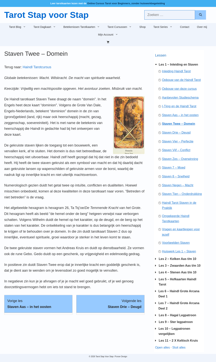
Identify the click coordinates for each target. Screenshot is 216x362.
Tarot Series (164, 27)
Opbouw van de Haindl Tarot (181, 80)
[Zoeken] (200, 15)
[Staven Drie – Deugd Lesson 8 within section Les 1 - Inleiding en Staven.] (110, 304)
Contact (184, 26)
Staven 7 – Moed (173, 167)
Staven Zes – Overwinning (180, 159)
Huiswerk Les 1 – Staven (179, 251)
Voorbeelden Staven (176, 242)
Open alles (162, 347)
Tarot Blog (19, 27)
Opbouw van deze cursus (179, 88)
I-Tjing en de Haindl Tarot (179, 106)
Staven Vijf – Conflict (176, 150)
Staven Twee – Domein (178, 123)
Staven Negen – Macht (177, 185)
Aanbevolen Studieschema (180, 97)
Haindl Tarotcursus (37, 67)
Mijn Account (110, 34)
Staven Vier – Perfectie (177, 141)
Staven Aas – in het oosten (180, 115)
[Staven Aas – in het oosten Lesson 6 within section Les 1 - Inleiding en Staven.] (38, 304)
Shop (142, 26)
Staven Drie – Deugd (176, 132)
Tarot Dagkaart (46, 27)
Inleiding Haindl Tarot (176, 71)
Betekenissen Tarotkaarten (83, 27)
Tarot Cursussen (121, 27)
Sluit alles (178, 347)
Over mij (202, 26)
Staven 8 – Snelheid (175, 176)
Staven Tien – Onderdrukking (182, 194)
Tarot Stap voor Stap (46, 15)
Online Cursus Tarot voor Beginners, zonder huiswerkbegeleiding (126, 3)
